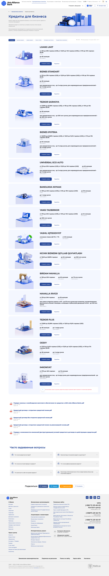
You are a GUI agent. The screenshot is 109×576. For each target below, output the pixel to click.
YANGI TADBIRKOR (49, 210)
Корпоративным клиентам (17, 11)
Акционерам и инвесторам (40, 514)
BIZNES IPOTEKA (48, 132)
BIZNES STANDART (49, 71)
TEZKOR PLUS (47, 319)
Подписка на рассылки (49, 558)
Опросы (33, 544)
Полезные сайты (58, 502)
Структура (11, 512)
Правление (11, 514)
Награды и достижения (14, 525)
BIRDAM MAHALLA (50, 273)
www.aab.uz (36, 567)
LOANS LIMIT (46, 47)
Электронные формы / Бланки (38, 542)
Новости (11, 535)
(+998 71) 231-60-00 (93, 505)
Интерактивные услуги (38, 531)
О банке (11, 502)
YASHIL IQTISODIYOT (50, 233)
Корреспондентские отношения (39, 504)
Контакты (87, 558)
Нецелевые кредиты (20, 40)
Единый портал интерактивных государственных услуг (61, 507)
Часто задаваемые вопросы (27, 447)
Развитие (33, 521)
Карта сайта (77, 558)
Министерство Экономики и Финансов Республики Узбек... (63, 516)
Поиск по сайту (65, 558)
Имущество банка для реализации (17, 549)
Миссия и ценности (13, 506)
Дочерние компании (14, 516)
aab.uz (10, 3)
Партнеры (11, 521)
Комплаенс (11, 518)
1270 (99, 503)
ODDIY (43, 342)
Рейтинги (11, 527)
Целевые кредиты (29, 40)
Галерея (10, 543)
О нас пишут (12, 545)
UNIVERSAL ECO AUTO (51, 162)
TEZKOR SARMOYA (49, 102)
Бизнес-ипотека (38, 40)
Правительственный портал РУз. (61, 504)
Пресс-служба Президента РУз (60, 510)
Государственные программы (61, 40)
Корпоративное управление (38, 517)
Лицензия (11, 510)
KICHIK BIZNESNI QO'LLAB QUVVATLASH (61, 253)
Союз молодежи (13, 547)
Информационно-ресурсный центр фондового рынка (62, 526)
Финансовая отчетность (15, 523)
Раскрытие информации (37, 523)
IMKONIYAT (45, 367)
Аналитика (11, 551)
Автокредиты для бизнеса (49, 40)
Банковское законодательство (29, 558)
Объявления (12, 539)
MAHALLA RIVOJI (49, 293)
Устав (10, 508)
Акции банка (34, 525)
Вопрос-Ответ (12, 537)
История (11, 504)
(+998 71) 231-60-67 (93, 520)
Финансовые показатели (37, 519)
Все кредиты (11, 40)
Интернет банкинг (35, 539)
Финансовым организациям (40, 502)
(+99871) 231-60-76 (93, 513)
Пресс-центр (13, 532)
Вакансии (11, 529)
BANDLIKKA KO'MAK (50, 187)
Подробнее (56, 63)
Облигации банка (35, 527)
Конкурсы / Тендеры (14, 541)
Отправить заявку (46, 63)
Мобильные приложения (37, 546)
